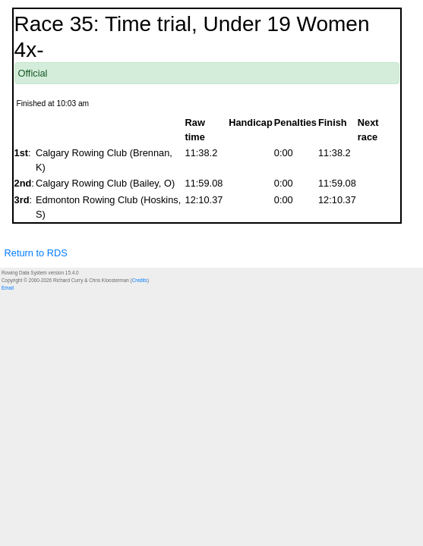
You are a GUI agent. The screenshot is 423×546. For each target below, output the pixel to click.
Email (8, 287)
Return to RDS (36, 253)
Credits (139, 280)
